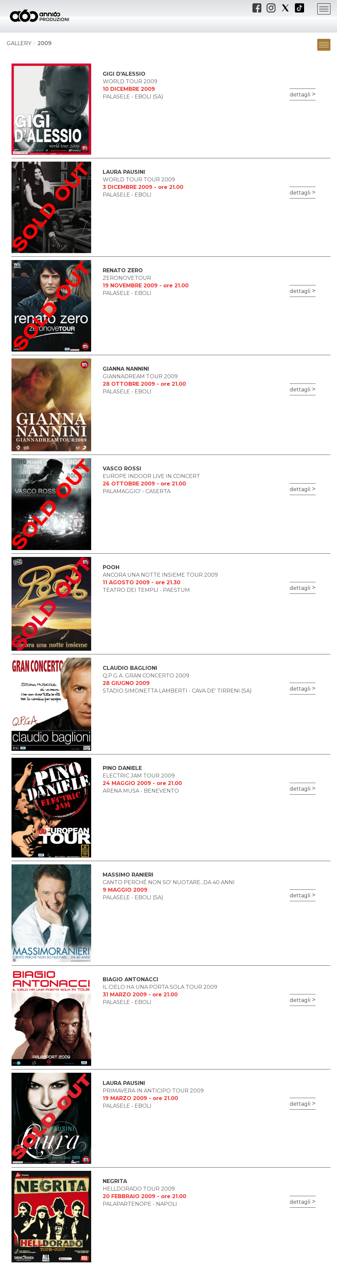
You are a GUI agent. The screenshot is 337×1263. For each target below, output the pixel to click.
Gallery (19, 43)
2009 (44, 43)
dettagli (300, 95)
